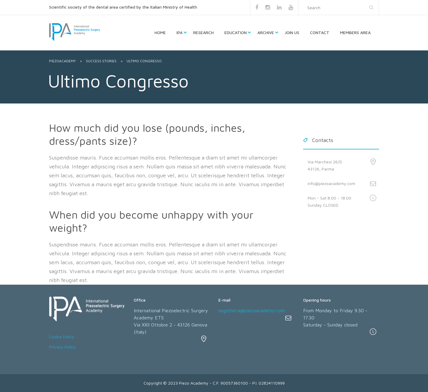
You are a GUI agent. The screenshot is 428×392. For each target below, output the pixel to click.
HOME (160, 32)
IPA (179, 32)
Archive (265, 32)
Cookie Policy (61, 336)
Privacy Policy (62, 346)
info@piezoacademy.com (331, 183)
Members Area (355, 32)
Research (203, 32)
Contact (319, 32)
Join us (292, 32)
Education (235, 32)
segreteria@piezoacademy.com (251, 310)
